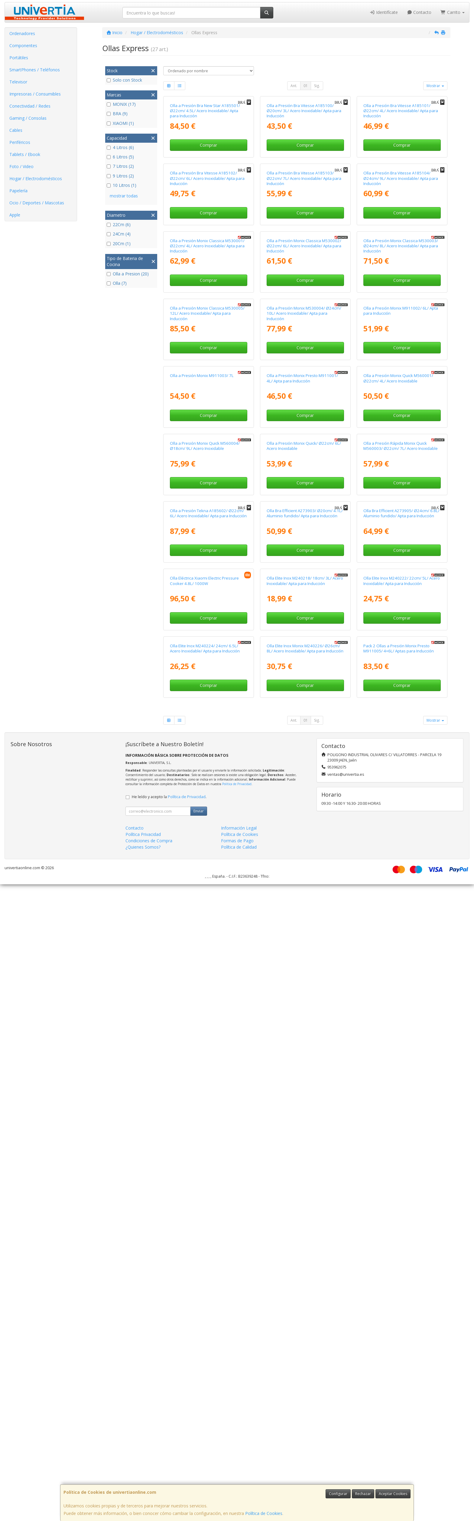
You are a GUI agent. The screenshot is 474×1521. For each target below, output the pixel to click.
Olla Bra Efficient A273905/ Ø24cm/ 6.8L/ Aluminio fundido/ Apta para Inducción (401, 1008)
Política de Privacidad (237, 1421)
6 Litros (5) (120, 157)
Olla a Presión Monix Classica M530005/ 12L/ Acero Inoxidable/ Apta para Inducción (207, 596)
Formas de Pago (237, 1477)
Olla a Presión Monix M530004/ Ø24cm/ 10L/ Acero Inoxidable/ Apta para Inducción (304, 596)
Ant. (294, 85)
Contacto (419, 12)
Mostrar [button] (435, 85)
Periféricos (19, 142)
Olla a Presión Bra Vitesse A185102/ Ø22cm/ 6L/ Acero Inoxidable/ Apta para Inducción (207, 320)
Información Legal (239, 1464)
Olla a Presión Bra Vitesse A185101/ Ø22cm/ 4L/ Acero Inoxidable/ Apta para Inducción (400, 182)
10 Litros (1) (121, 185)
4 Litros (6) (120, 147)
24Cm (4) (119, 234)
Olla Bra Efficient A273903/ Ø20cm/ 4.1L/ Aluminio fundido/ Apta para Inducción (305, 1008)
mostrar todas (124, 196)
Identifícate (383, 12)
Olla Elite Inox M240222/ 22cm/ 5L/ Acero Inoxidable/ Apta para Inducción (401, 1146)
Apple (14, 215)
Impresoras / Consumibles (35, 94)
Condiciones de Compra (148, 1477)
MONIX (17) (121, 104)
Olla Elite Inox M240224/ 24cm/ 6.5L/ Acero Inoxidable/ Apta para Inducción (205, 1284)
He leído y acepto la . (169, 1433)
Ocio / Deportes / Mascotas (36, 203)
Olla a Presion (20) (128, 274)
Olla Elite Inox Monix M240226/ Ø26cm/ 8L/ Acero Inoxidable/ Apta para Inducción (305, 1284)
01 (306, 85)
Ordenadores (22, 33)
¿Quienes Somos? (143, 1484)
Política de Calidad (239, 1484)
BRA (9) (117, 113)
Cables (15, 130)
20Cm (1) (119, 243)
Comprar (208, 216)
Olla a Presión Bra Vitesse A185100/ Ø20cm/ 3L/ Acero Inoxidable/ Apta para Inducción (304, 182)
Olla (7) (117, 283)
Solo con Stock (124, 80)
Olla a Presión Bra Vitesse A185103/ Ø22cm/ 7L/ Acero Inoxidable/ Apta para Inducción (304, 320)
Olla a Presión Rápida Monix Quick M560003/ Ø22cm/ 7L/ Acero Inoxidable (400, 870)
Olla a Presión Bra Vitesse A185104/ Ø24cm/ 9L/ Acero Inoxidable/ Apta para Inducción (400, 320)
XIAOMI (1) (120, 123)
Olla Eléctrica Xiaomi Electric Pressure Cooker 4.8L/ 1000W (204, 1146)
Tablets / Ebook (24, 154)
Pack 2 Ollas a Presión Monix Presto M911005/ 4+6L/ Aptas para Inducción (398, 1284)
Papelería (18, 190)
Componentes (23, 45)
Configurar (338, 1493)
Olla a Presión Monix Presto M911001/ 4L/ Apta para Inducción (302, 731)
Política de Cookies (263, 1513)
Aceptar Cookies (393, 1493)
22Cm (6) (119, 224)
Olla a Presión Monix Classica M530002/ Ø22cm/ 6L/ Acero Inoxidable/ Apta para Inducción (304, 458)
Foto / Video (21, 166)
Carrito (452, 12)
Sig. (317, 85)
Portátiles (18, 57)
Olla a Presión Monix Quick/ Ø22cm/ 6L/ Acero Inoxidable (304, 870)
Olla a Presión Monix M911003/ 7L (202, 729)
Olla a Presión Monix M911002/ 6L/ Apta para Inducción (400, 593)
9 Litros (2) (120, 176)
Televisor (18, 82)
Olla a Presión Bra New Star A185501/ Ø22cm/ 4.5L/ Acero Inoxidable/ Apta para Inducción (205, 182)
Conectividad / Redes (29, 106)
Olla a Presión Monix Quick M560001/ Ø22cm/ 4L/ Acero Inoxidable (398, 731)
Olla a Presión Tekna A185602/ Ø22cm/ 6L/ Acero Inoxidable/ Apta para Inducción (208, 1008)
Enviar (198, 1447)
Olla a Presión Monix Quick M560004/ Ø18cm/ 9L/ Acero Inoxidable (205, 870)
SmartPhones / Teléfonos (34, 70)
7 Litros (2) (120, 166)
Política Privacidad (143, 1471)
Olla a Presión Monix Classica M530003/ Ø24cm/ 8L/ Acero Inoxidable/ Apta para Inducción (400, 458)
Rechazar (363, 1493)
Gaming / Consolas (28, 118)
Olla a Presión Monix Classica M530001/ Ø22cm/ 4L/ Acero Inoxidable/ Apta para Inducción (207, 458)
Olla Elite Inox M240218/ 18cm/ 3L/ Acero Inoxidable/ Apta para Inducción (305, 1146)
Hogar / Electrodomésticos (35, 178)
